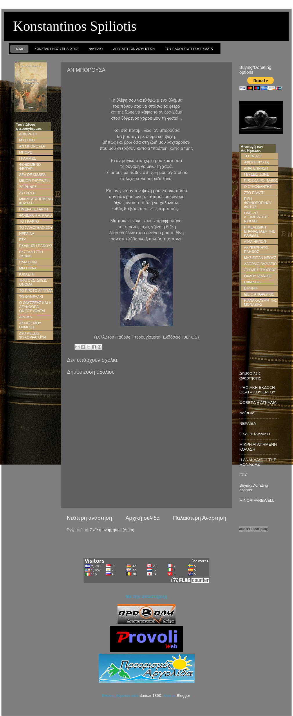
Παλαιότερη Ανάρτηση (199, 518)
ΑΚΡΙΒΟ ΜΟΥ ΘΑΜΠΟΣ (30, 325)
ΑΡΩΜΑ (25, 317)
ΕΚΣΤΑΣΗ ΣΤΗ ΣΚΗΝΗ (31, 254)
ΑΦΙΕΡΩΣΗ (28, 134)
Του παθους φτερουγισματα (189, 49)
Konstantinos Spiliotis (74, 26)
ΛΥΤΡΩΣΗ (27, 193)
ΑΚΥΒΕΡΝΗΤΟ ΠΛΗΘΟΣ (256, 250)
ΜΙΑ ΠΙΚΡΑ (28, 268)
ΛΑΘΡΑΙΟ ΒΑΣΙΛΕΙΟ (260, 264)
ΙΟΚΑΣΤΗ (27, 274)
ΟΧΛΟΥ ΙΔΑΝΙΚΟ (258, 276)
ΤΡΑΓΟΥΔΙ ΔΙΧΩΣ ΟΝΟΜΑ (33, 282)
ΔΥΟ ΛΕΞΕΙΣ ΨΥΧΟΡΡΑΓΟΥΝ (32, 335)
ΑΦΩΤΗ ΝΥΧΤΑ (256, 162)
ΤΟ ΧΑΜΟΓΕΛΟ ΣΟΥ (36, 228)
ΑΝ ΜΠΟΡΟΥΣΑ (32, 146)
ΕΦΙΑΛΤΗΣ (252, 282)
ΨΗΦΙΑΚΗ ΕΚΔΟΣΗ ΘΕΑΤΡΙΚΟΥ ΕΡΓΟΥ (257, 389)
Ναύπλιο (246, 413)
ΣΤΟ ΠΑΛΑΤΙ (254, 193)
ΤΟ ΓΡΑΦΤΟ (29, 222)
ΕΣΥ (22, 240)
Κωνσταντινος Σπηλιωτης (56, 49)
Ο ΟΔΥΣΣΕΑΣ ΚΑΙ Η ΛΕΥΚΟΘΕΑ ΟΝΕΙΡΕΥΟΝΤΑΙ (35, 307)
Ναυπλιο (95, 49)
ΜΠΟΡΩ (25, 152)
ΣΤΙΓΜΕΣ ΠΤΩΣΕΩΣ (260, 270)
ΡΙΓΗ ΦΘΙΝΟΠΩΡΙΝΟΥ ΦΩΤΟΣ (258, 203)
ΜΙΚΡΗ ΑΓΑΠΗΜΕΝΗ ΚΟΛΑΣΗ (36, 201)
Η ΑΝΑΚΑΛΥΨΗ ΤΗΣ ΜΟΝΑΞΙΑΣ (260, 302)
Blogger (183, 695)
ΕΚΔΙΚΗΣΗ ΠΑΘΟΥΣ (36, 246)
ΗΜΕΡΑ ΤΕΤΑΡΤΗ (33, 209)
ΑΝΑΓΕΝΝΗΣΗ (256, 168)
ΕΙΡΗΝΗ (250, 288)
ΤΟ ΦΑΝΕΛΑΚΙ (31, 297)
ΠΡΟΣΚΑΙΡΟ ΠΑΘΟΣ (261, 181)
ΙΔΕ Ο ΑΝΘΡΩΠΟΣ (259, 294)
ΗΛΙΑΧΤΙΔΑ (28, 262)
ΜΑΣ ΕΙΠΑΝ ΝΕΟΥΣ (260, 258)
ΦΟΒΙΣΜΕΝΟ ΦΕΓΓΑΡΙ (30, 167)
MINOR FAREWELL (35, 181)
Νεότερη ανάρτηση (89, 518)
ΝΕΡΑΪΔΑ (26, 234)
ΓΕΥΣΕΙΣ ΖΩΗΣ (256, 174)
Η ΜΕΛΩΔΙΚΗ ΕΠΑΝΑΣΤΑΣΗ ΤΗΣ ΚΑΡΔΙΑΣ (259, 231)
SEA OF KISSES (32, 175)
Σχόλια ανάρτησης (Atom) (112, 530)
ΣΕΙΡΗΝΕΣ (28, 187)
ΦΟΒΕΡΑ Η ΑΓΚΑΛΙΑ (36, 215)
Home (19, 49)
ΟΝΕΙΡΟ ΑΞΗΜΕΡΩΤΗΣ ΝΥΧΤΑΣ (256, 217)
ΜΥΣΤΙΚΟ (27, 140)
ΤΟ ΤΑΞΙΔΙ (252, 156)
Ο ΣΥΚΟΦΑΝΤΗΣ (258, 187)
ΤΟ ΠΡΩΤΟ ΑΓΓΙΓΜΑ (36, 291)
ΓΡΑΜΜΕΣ (27, 158)
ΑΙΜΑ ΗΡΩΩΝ (255, 242)
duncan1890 (150, 695)
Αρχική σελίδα (143, 518)
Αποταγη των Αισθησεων (134, 49)
